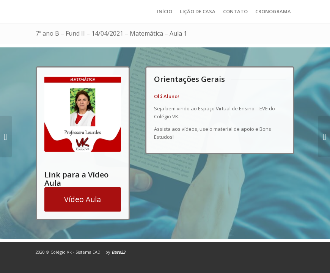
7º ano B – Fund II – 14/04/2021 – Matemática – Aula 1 (111, 33)
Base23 (118, 252)
